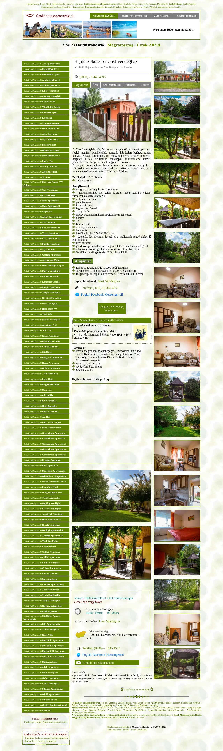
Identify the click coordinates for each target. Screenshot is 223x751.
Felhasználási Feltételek (118, 729)
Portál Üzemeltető (139, 729)
